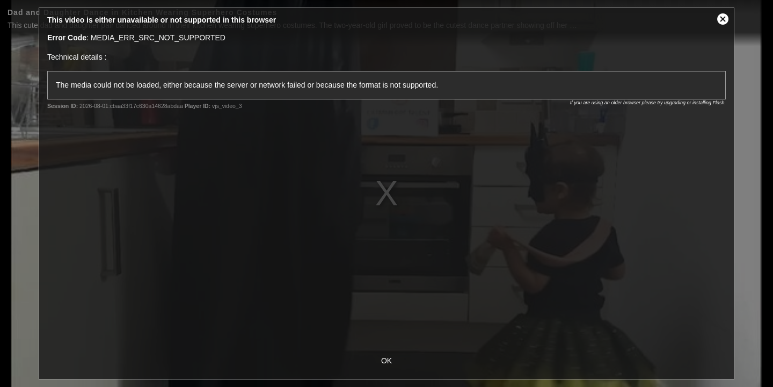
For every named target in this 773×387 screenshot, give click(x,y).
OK (386, 360)
